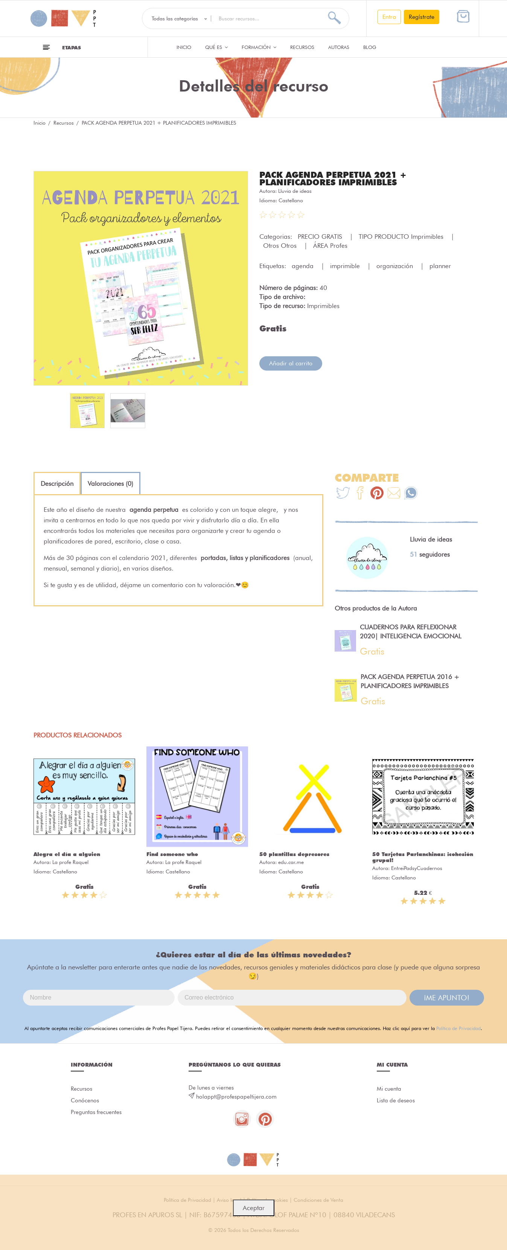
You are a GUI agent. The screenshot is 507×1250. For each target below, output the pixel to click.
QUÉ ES (216, 47)
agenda (303, 266)
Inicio (184, 47)
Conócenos (85, 1100)
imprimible (346, 266)
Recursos (302, 47)
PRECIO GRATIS (321, 236)
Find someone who (172, 854)
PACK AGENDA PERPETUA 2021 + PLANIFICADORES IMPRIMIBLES (333, 178)
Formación (259, 47)
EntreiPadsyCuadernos (416, 868)
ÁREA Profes (330, 245)
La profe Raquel (70, 862)
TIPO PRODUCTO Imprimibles (402, 236)
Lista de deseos (396, 1100)
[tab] (57, 483)
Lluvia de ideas (295, 191)
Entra (389, 16)
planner (440, 266)
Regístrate (421, 16)
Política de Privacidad (458, 1028)
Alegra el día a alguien (66, 854)
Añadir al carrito (290, 363)
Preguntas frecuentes (96, 1113)
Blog (369, 47)
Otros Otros (280, 245)
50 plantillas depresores (294, 854)
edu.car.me (291, 862)
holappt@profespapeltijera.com (236, 1096)
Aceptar (254, 1208)
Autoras (338, 47)
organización (395, 266)
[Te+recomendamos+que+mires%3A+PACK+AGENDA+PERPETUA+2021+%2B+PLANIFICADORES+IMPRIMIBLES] (360, 494)
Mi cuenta (389, 1088)
